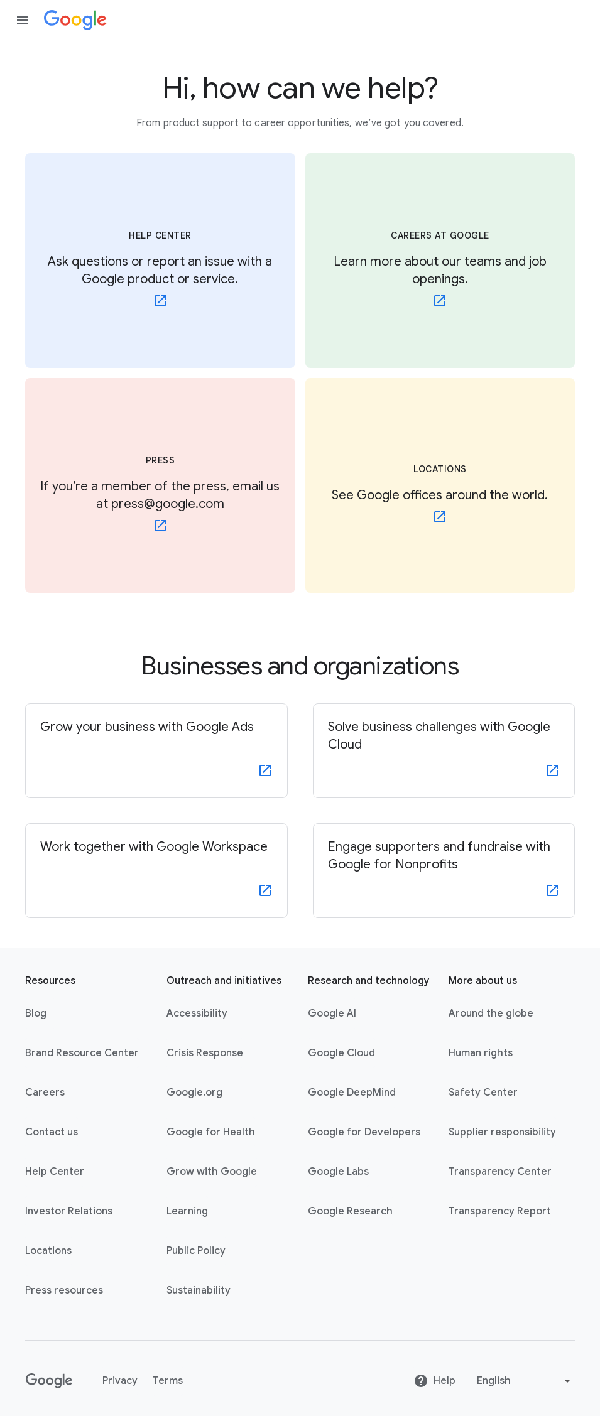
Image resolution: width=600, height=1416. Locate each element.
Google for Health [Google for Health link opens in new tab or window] (210, 1132)
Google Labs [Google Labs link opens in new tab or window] (338, 1171)
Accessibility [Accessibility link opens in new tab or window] (196, 1013)
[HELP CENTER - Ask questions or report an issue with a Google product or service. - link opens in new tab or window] (160, 260)
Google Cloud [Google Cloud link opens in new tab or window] (341, 1053)
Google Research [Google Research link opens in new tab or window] (350, 1211)
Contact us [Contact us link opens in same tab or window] (51, 1132)
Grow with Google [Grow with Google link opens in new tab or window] (211, 1171)
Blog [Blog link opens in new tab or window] (35, 1013)
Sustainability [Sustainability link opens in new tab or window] (198, 1290)
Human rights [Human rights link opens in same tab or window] (481, 1053)
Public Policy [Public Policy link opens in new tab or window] (196, 1251)
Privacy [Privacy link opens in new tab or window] (120, 1381)
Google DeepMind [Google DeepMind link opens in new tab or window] (352, 1092)
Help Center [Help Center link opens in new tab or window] (54, 1171)
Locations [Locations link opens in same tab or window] (48, 1251)
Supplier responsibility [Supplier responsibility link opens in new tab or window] (502, 1132)
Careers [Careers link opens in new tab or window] (45, 1092)
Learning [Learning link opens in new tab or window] (187, 1211)
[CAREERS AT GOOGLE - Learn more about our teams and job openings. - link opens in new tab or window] (440, 260)
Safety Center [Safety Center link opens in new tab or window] (483, 1092)
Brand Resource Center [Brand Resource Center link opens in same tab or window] (82, 1053)
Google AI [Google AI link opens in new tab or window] (332, 1013)
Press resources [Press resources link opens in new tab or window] (64, 1290)
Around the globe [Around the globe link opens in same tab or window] (491, 1013)
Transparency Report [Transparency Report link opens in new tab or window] (500, 1211)
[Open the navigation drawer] (23, 20)
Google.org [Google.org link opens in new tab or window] (194, 1092)
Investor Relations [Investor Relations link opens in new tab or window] (68, 1211)
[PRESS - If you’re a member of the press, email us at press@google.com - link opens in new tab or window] (160, 485)
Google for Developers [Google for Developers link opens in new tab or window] (364, 1132)
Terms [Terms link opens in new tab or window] (168, 1381)
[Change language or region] (525, 1381)
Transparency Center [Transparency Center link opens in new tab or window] (500, 1171)
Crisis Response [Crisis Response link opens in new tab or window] (204, 1053)
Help (434, 1380)
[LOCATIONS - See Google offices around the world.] (440, 485)
